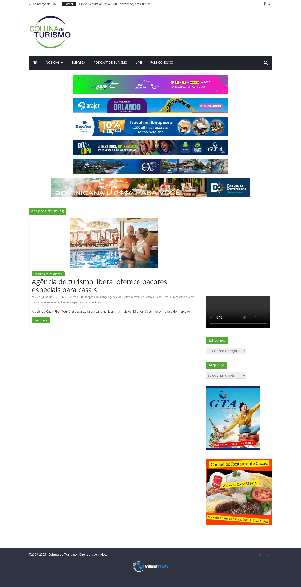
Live (139, 62)
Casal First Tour (164, 297)
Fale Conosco (161, 62)
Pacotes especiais (72, 302)
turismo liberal (93, 302)
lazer (192, 297)
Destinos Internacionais (48, 274)
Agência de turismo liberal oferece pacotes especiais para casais (99, 285)
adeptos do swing (95, 297)
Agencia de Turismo (120, 297)
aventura (139, 297)
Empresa (78, 62)
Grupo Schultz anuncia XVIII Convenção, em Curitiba (115, 4)
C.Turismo (72, 297)
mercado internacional (45, 302)
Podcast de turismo (110, 62)
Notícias (53, 62)
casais (150, 297)
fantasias (181, 297)
